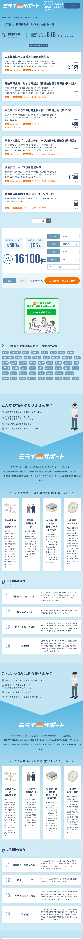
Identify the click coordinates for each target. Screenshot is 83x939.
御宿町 (49, 363)
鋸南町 (22, 378)
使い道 (53, 259)
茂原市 (49, 373)
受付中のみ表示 (38, 281)
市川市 (41, 363)
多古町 (46, 357)
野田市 (5, 378)
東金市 (24, 368)
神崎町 (13, 373)
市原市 (32, 363)
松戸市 (32, 368)
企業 (9, 280)
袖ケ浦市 (59, 373)
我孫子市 (67, 363)
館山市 (58, 378)
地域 (53, 244)
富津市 (77, 357)
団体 (22, 281)
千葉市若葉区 (8, 357)
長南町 (41, 378)
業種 (53, 251)
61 (43, 221)
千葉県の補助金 (17, 18)
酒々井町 (69, 373)
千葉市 (70, 352)
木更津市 (6, 368)
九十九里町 (15, 352)
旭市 (76, 363)
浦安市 (66, 368)
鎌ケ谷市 (31, 378)
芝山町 (41, 373)
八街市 (44, 352)
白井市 (75, 368)
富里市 (5, 363)
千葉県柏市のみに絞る (38, 45)
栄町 (40, 368)
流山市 (58, 368)
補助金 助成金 (6, 18)
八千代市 (35, 352)
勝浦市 (53, 352)
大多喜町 (55, 357)
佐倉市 (25, 352)
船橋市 (32, 373)
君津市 (27, 357)
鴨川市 (75, 378)
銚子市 (13, 378)
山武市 (13, 363)
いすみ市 (23, 363)
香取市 (66, 378)
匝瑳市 (61, 352)
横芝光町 (48, 368)
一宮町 (5, 352)
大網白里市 (67, 357)
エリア (53, 236)
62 (48, 221)
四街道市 (36, 357)
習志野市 (23, 373)
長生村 (49, 378)
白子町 (5, 373)
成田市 (58, 363)
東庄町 (15, 368)
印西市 (18, 357)
